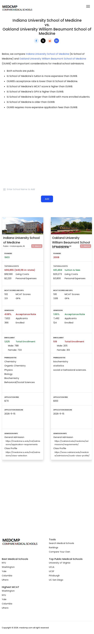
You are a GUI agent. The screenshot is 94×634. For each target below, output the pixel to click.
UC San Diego (56, 579)
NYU (4, 562)
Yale (4, 571)
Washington (8, 567)
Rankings (53, 547)
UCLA (51, 567)
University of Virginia (59, 562)
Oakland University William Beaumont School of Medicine (52, 58)
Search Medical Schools (61, 543)
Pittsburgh (54, 575)
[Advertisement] (47, 138)
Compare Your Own (59, 551)
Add (47, 198)
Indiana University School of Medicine (47, 54)
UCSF (51, 571)
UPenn (5, 579)
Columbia (7, 575)
